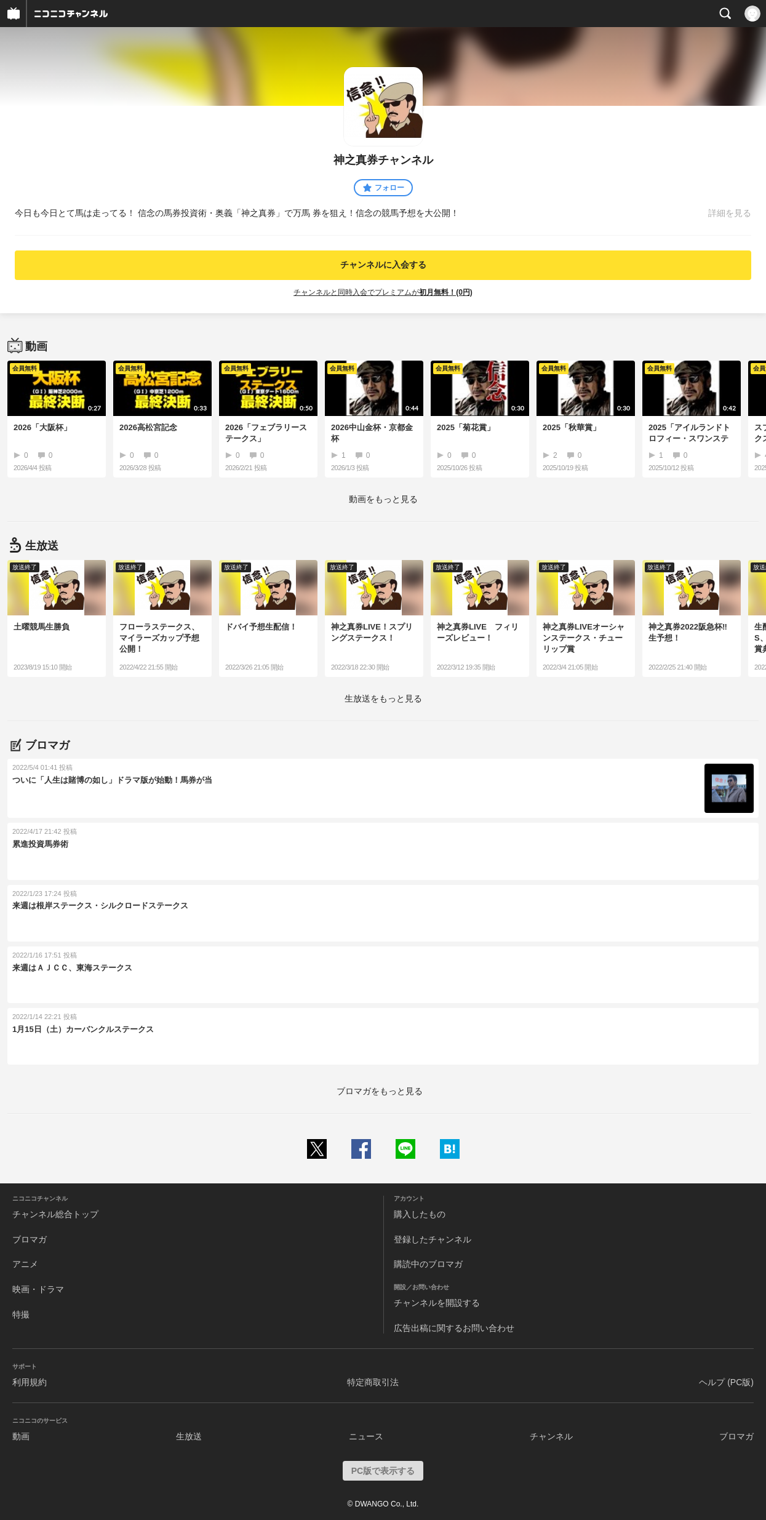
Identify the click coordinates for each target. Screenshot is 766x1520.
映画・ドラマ (38, 1289)
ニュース (366, 1436)
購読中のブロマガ (428, 1264)
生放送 (189, 1436)
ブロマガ (29, 1239)
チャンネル (551, 1436)
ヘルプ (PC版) (726, 1382)
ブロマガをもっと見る (380, 1091)
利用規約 (29, 1382)
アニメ (25, 1264)
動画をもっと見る (383, 499)
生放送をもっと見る (383, 698)
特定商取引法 (373, 1382)
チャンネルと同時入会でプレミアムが (383, 292)
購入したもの (419, 1214)
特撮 (21, 1314)
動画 (21, 1436)
